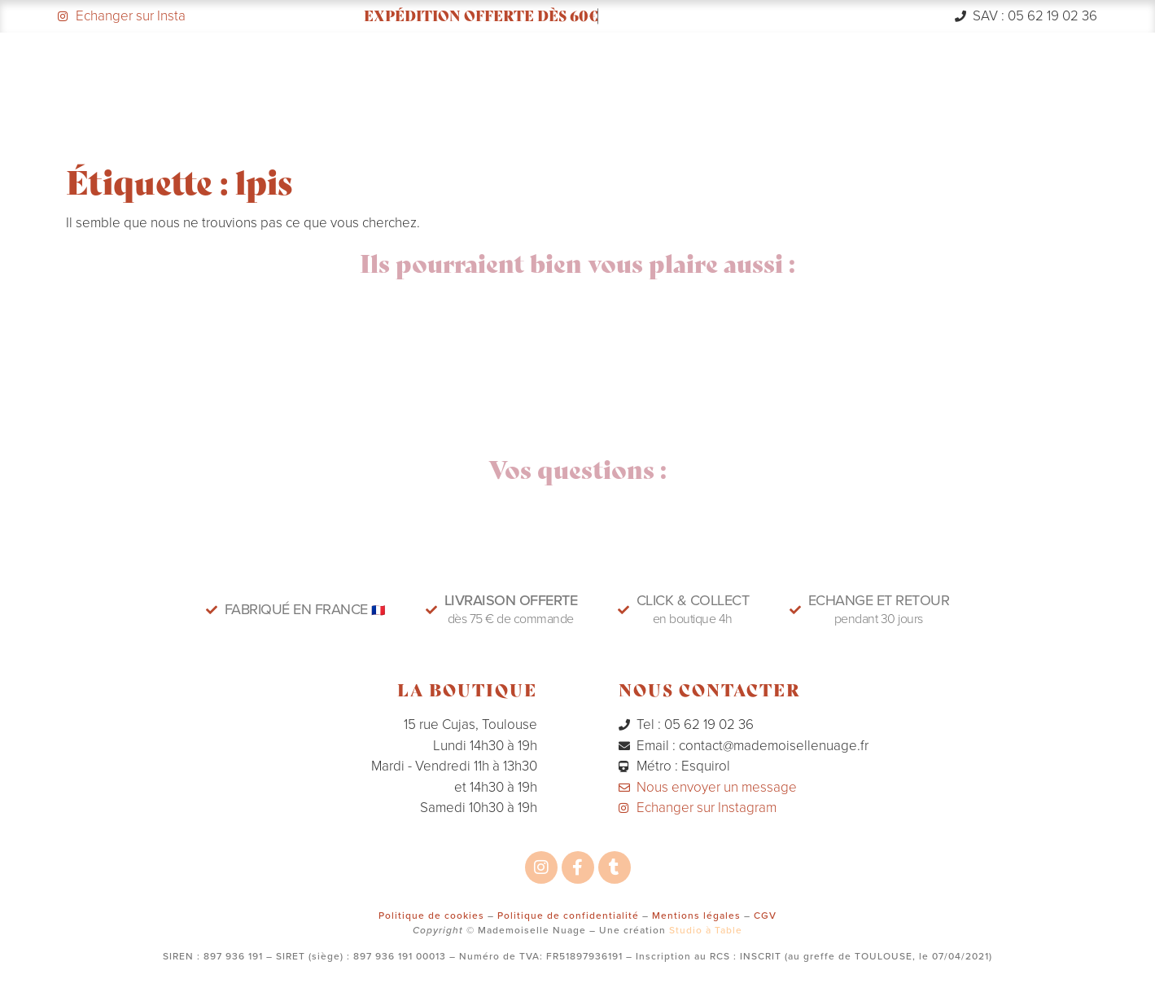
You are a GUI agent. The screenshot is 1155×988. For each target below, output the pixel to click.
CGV (765, 915)
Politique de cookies (431, 915)
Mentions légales (696, 915)
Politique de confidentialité (568, 915)
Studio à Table (705, 930)
